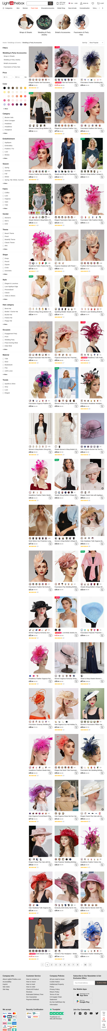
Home (5, 43)
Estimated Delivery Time (34, 994)
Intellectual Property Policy (57, 985)
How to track (30, 984)
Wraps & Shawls (9, 56)
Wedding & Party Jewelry (12, 60)
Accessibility (7, 982)
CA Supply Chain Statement (56, 998)
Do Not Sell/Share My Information (57, 1003)
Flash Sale (34, 8)
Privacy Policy (55, 989)
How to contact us (32, 979)
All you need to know (57, 979)
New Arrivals (72, 8)
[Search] (37, 3)
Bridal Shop (61, 8)
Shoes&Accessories (47, 8)
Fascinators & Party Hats (12, 67)
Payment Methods (32, 999)
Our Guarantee (31, 997)
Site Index (6, 987)
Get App (104, 1021)
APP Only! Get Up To (62, 3)
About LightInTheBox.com (12, 979)
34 (85, 965)
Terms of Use (54, 994)
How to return (31, 982)
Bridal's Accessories (10, 63)
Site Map (6, 989)
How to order (30, 987)
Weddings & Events (15, 43)
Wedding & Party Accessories (32, 42)
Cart (104, 1013)
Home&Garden (85, 8)
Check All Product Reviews (32, 990)
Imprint (5, 984)
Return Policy (54, 992)
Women (25, 8)
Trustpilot (55, 1009)
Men (18, 8)
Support (104, 1027)
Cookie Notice (55, 982)
